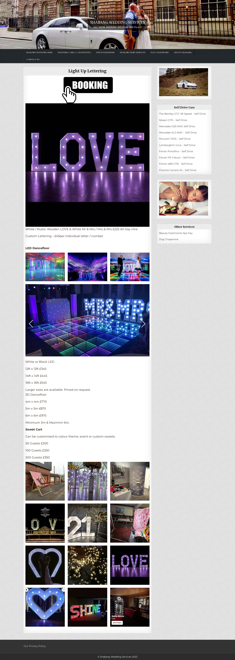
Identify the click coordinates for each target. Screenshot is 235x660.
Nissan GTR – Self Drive (173, 120)
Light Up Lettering (87, 71)
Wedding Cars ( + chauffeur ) (74, 52)
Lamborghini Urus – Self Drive (177, 145)
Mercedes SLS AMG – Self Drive (178, 132)
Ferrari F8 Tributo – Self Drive (177, 157)
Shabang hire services (132, 52)
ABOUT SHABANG (183, 52)
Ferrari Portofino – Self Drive (176, 151)
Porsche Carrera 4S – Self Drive (177, 170)
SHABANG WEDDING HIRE (39, 52)
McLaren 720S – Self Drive (174, 138)
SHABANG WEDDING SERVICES (117, 22)
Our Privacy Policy (35, 646)
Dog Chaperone (160, 52)
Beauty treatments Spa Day (176, 233)
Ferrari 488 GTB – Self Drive (176, 163)
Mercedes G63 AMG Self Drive (177, 126)
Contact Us (32, 59)
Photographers (105, 52)
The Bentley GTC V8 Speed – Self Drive (182, 113)
